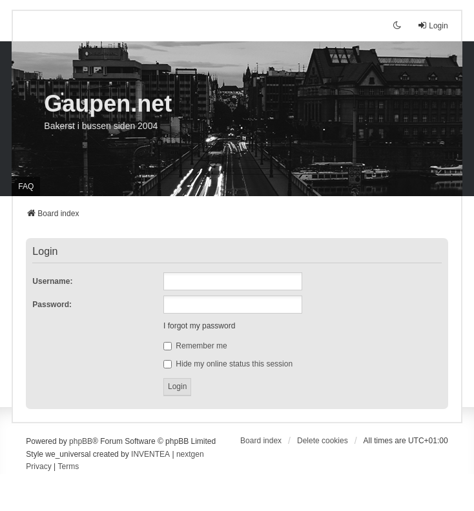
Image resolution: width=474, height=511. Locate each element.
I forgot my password (199, 325)
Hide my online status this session (228, 363)
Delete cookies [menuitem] (322, 440)
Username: (52, 281)
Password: (52, 304)
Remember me (195, 345)
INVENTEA (150, 454)
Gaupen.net (108, 103)
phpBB (80, 441)
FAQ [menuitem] (26, 186)
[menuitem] (38, 467)
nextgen (190, 454)
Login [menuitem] (432, 25)
